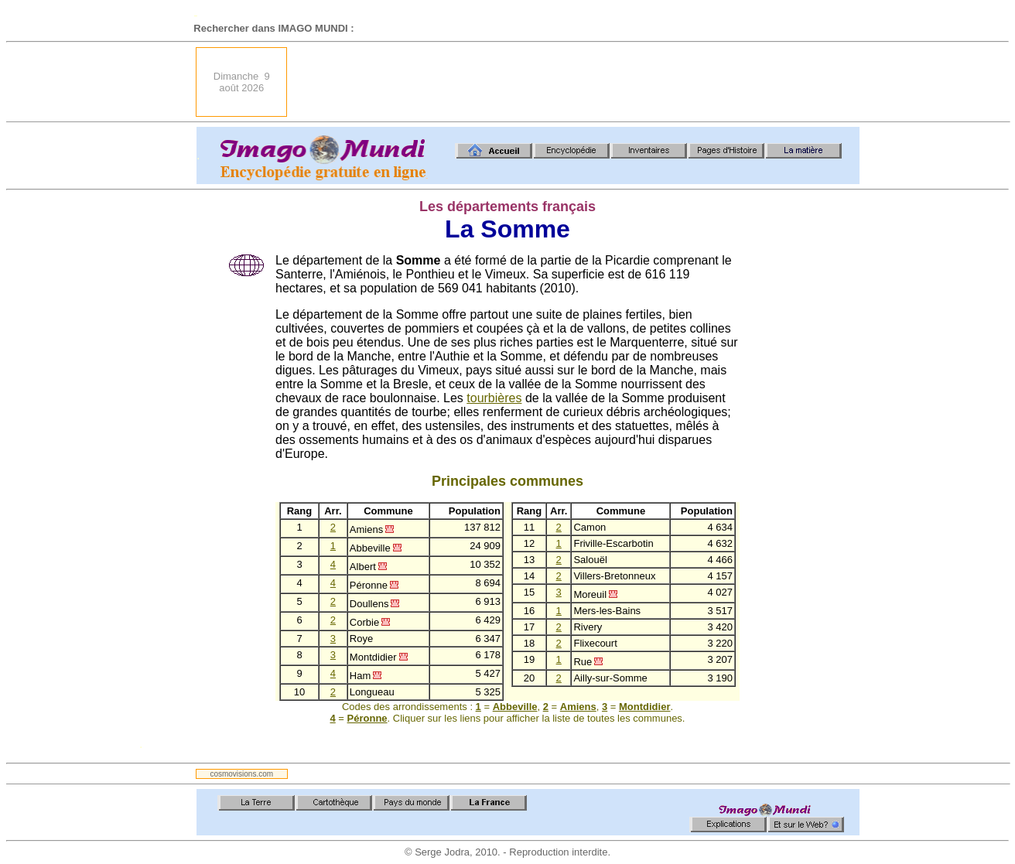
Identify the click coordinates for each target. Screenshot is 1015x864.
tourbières (493, 398)
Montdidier (644, 706)
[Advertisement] (578, 82)
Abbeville (515, 706)
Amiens (578, 706)
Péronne (367, 718)
